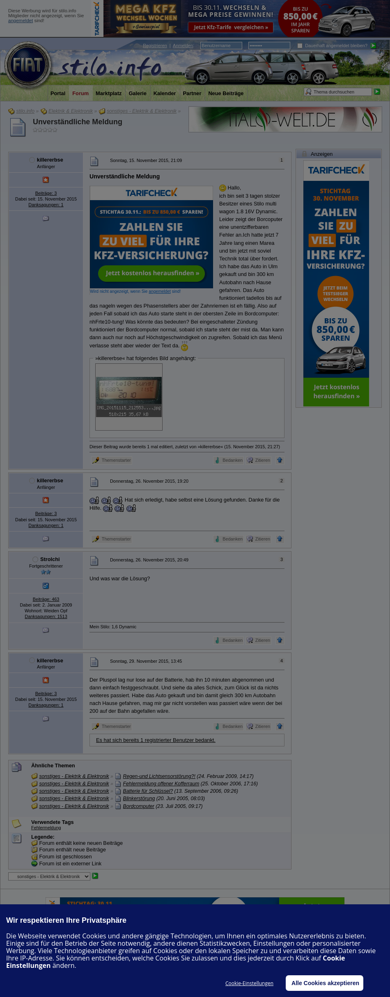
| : (168, 45)
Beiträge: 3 (46, 193)
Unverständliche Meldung (77, 122)
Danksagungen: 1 (45, 204)
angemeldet (20, 20)
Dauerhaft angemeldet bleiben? (332, 45)
